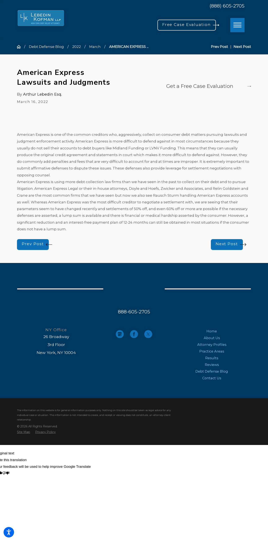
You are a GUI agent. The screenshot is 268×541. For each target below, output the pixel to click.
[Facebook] (134, 334)
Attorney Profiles (211, 344)
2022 (76, 47)
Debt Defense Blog (46, 47)
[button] (9, 532)
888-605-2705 (134, 312)
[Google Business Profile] (120, 334)
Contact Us (211, 378)
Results (211, 358)
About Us (212, 338)
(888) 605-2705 (227, 6)
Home (211, 331)
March (95, 47)
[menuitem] (212, 331)
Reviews (212, 365)
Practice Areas (211, 351)
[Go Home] (20, 47)
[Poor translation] (5, 473)
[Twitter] (148, 334)
